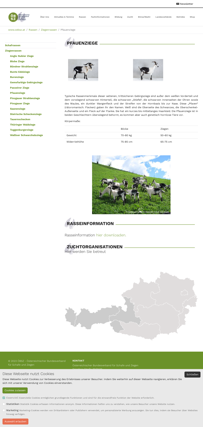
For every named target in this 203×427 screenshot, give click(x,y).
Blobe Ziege (17, 61)
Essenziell (12, 397)
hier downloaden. (111, 235)
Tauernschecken (20, 119)
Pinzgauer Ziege (20, 103)
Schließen (192, 374)
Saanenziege (17, 108)
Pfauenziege (17, 92)
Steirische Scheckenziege (26, 114)
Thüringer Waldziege (22, 124)
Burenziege (17, 77)
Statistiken (12, 404)
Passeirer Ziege (19, 87)
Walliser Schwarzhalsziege (26, 135)
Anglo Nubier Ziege (22, 55)
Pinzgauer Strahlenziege (25, 98)
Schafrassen (12, 45)
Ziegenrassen (13, 50)
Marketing (12, 410)
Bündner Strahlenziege (24, 66)
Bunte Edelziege (20, 71)
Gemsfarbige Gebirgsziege (26, 82)
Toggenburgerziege (21, 129)
